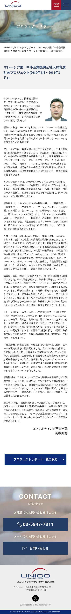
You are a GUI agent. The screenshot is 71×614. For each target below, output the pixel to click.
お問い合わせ (26, 605)
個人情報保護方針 (43, 605)
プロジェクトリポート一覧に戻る (35, 459)
